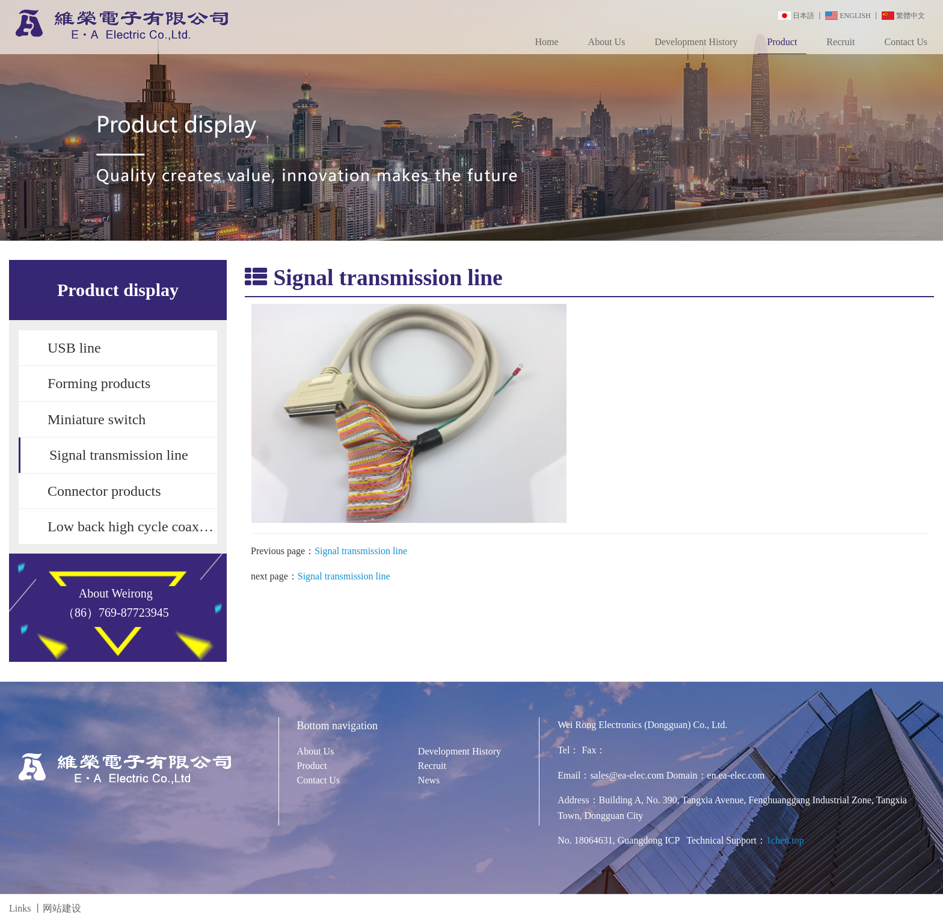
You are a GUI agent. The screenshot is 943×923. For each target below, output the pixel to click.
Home (546, 42)
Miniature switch (97, 419)
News (429, 780)
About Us (606, 42)
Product (782, 42)
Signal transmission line (118, 455)
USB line (74, 348)
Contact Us (905, 42)
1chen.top (785, 840)
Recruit (840, 42)
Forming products (99, 383)
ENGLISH (855, 15)
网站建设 (62, 908)
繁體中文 (910, 15)
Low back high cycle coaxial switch (132, 526)
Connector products (104, 491)
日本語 (803, 15)
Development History (695, 42)
